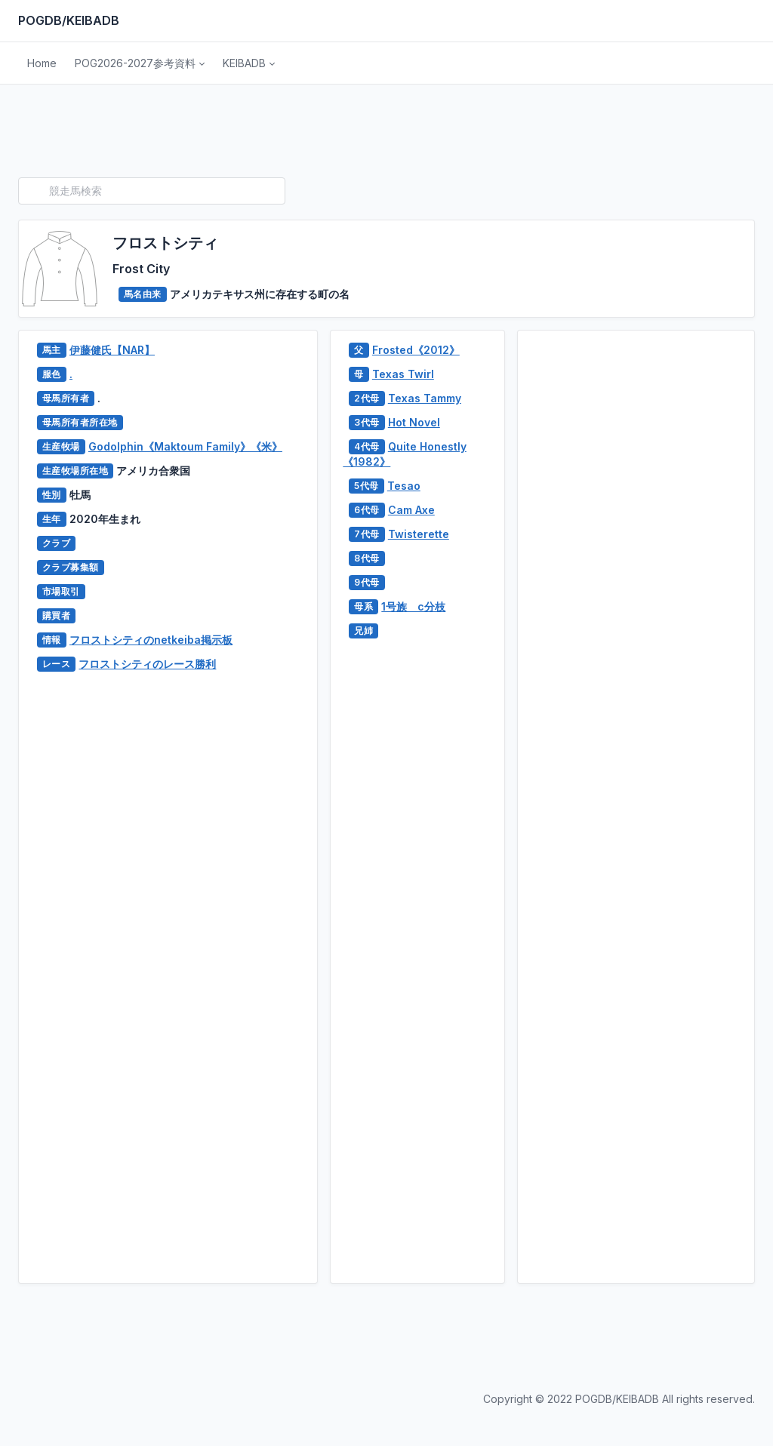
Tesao (403, 485)
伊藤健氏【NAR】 (112, 349)
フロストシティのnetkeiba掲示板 (151, 639)
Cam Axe (411, 509)
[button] (140, 63)
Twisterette (418, 534)
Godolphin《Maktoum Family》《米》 (185, 446)
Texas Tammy (424, 398)
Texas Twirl (403, 374)
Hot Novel (414, 422)
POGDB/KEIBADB (68, 20)
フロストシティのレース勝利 (147, 663)
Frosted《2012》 (416, 349)
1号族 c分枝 (413, 606)
